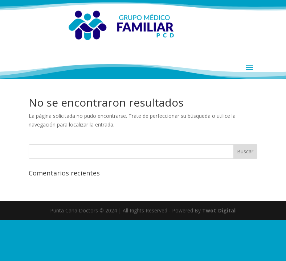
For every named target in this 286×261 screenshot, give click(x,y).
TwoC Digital (219, 210)
